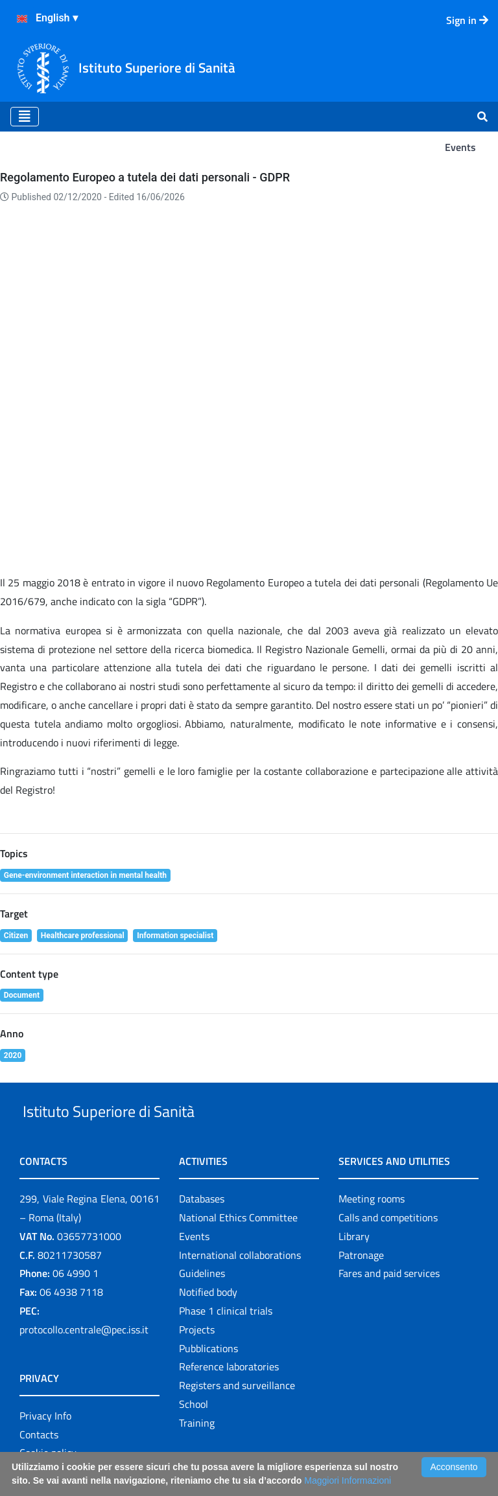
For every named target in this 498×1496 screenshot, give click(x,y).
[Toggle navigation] (24, 116)
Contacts (38, 1359)
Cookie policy (48, 1378)
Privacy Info (45, 1341)
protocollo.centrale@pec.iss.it (83, 1255)
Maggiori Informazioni (347, 1480)
